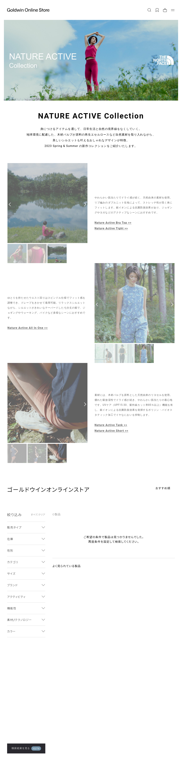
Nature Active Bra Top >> (113, 222)
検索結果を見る (26, 748)
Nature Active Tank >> (111, 425)
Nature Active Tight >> (111, 228)
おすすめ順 (163, 488)
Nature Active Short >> (111, 430)
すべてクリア (38, 514)
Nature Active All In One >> (27, 328)
